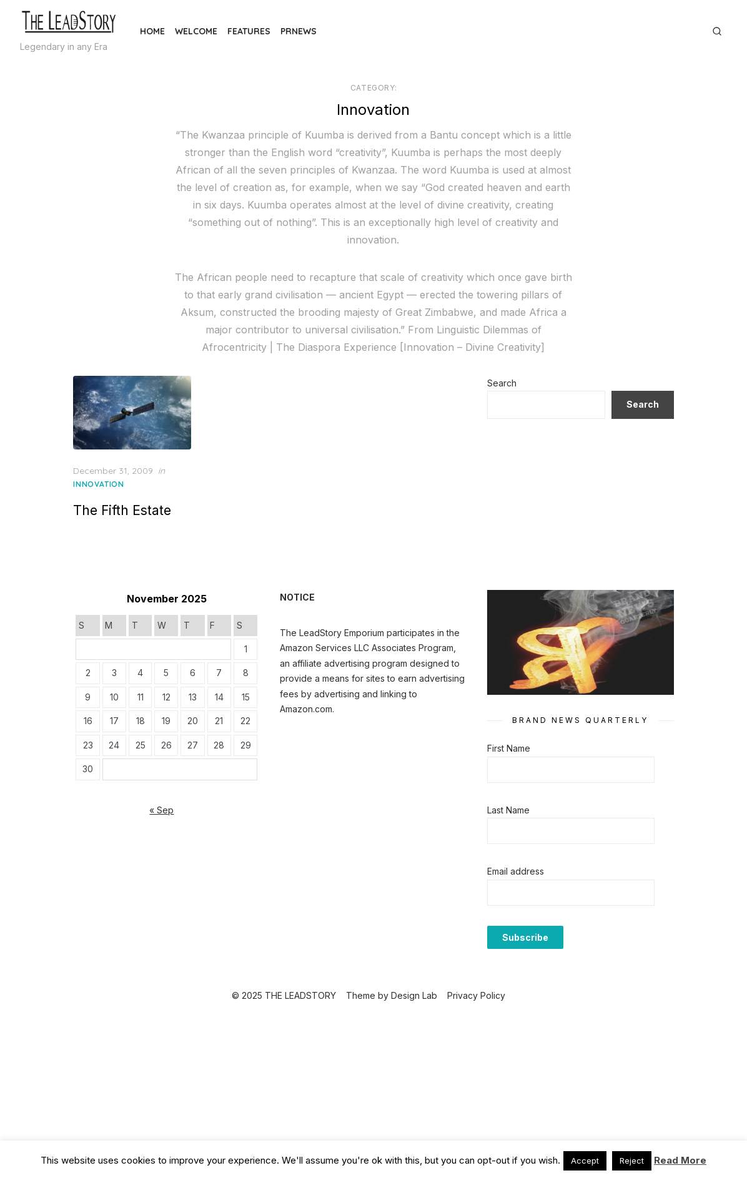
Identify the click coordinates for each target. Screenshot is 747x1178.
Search (497, 383)
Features (248, 31)
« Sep (171, 805)
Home (152, 31)
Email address (510, 862)
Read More (680, 1160)
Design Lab (414, 986)
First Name (503, 739)
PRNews (298, 31)
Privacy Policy (476, 986)
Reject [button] (632, 1161)
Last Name (503, 800)
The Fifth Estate (136, 506)
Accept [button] (585, 1161)
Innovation (112, 479)
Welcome (196, 31)
